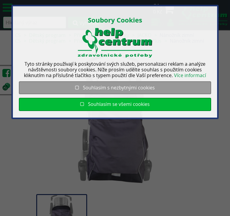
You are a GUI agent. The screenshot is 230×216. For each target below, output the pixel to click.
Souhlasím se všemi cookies (114, 104)
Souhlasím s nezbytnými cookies (115, 87)
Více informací (190, 75)
